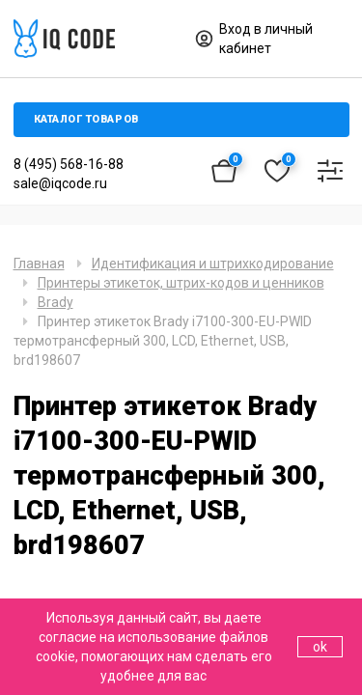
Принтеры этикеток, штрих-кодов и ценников (181, 283)
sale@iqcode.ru (60, 183)
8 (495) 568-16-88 (69, 164)
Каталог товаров (86, 119)
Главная (39, 263)
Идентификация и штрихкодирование (213, 263)
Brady (55, 302)
